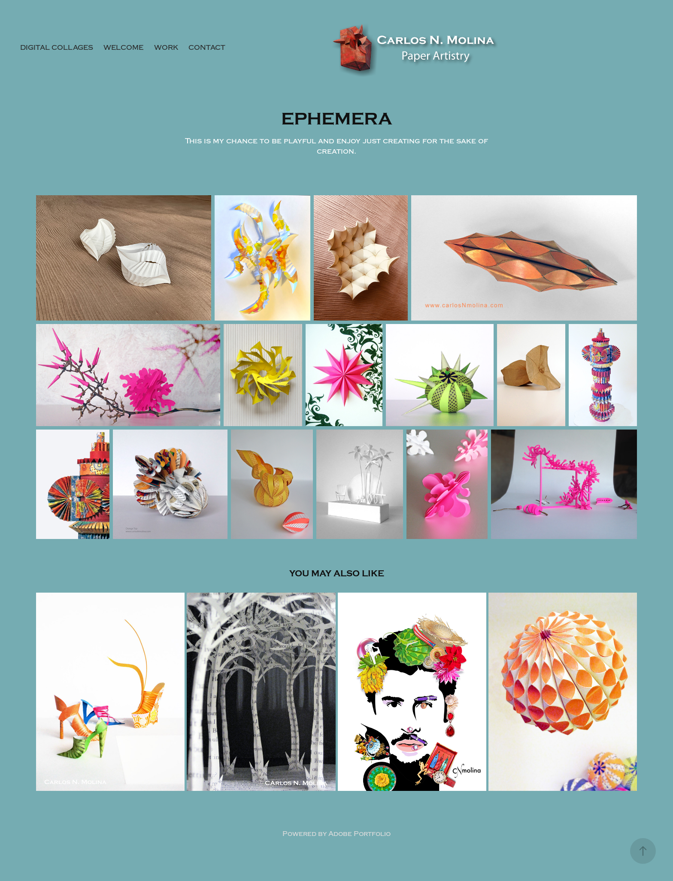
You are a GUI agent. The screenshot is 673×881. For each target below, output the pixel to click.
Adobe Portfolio (359, 834)
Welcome (123, 47)
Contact (206, 47)
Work (166, 47)
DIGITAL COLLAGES (56, 47)
